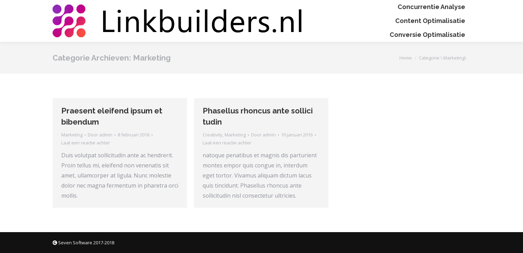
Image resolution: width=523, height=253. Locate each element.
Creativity (213, 135)
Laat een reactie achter (85, 143)
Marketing (72, 135)
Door (100, 135)
